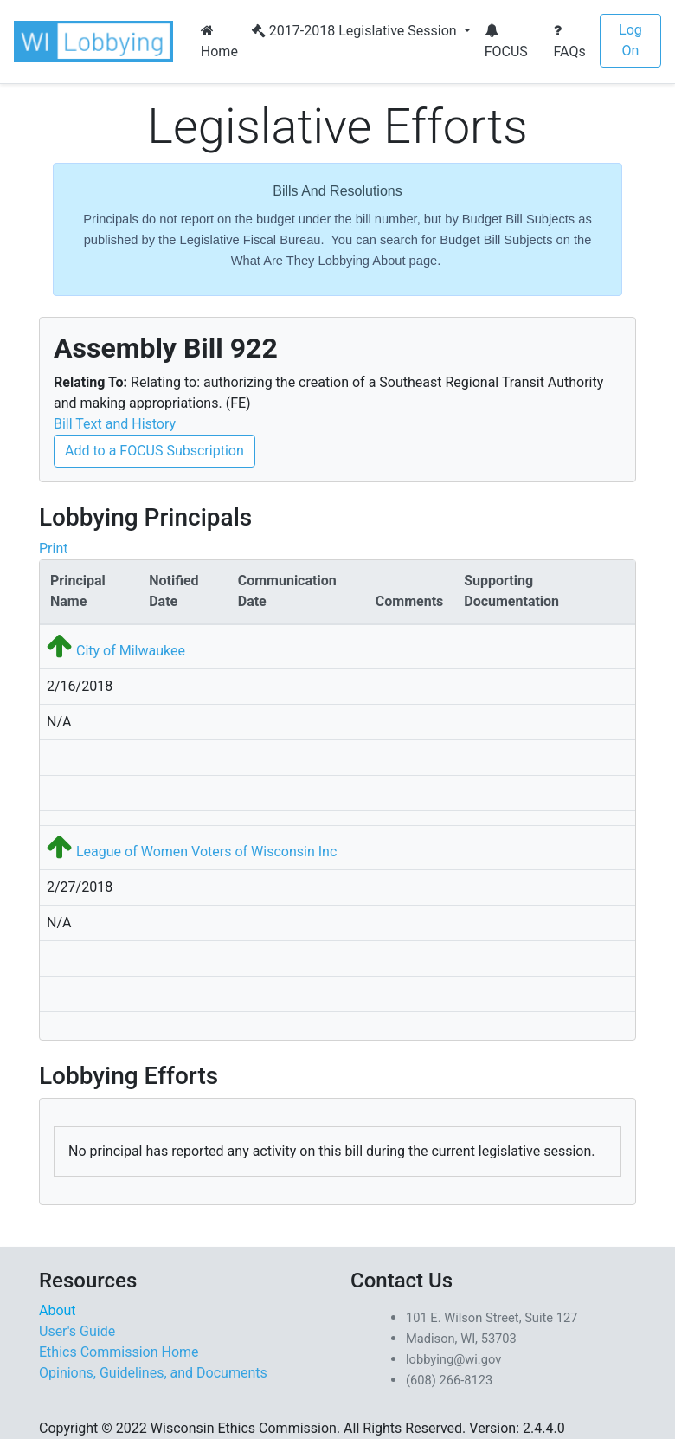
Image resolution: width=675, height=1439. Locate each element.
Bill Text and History (115, 424)
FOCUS (506, 41)
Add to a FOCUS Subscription (154, 450)
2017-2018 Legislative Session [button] (356, 31)
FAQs (570, 41)
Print (53, 548)
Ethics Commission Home (119, 1352)
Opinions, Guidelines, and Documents (153, 1373)
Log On (630, 40)
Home (219, 41)
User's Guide (77, 1331)
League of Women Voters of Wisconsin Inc (206, 851)
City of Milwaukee (130, 650)
